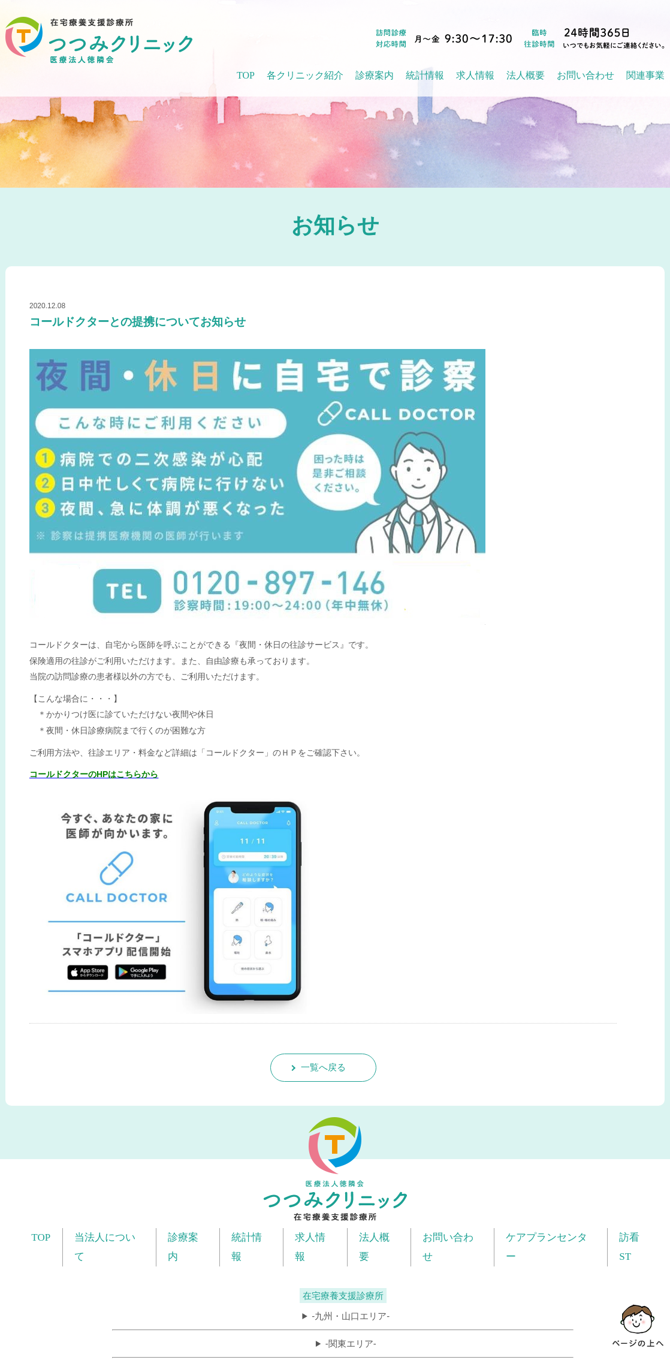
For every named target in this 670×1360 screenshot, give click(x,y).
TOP (246, 75)
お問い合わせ (585, 75)
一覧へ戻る (323, 1067)
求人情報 (475, 75)
